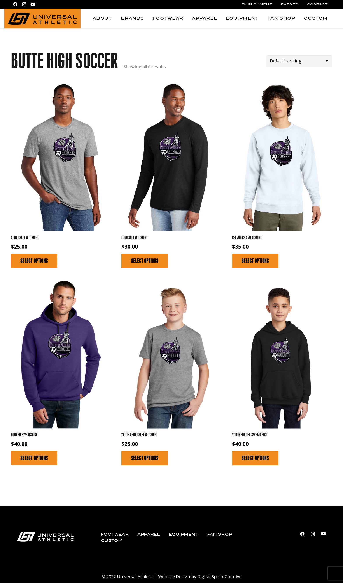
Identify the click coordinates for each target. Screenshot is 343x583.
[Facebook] (15, 4)
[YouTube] (32, 4)
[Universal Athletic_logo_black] (42, 19)
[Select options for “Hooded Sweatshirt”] (34, 458)
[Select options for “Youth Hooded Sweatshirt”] (255, 458)
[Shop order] (299, 61)
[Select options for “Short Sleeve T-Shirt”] (34, 261)
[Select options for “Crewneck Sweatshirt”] (255, 261)
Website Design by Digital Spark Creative (200, 576)
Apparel (148, 534)
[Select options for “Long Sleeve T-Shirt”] (144, 261)
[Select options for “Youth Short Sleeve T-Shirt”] (144, 458)
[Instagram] (24, 4)
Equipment (183, 534)
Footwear (115, 534)
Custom (111, 540)
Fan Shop (219, 534)
